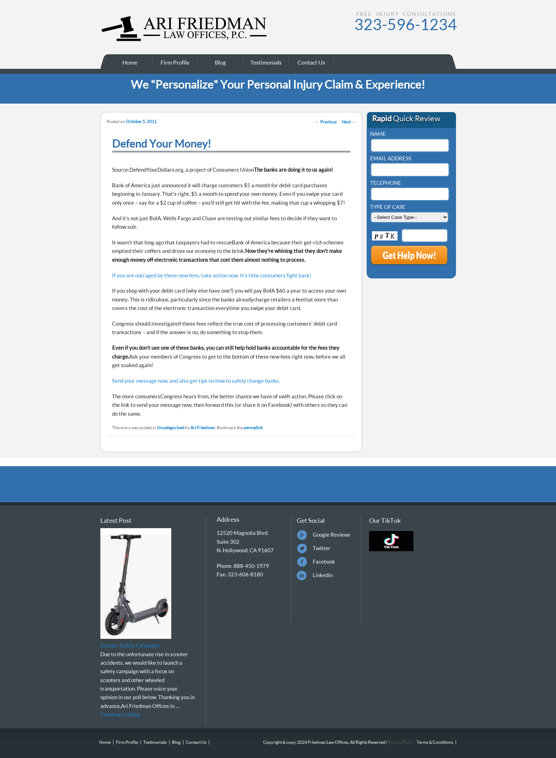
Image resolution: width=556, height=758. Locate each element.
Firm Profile (175, 62)
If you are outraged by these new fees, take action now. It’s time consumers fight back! (211, 275)
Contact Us (311, 62)
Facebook (324, 561)
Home (129, 62)
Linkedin (323, 575)
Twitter (321, 548)
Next (349, 122)
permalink (253, 427)
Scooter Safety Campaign (129, 645)
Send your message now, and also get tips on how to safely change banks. (196, 380)
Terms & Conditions (435, 742)
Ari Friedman (202, 427)
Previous (326, 122)
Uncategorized (170, 427)
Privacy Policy (401, 742)
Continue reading (123, 714)
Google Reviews (331, 534)
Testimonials (266, 62)
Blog (220, 62)
